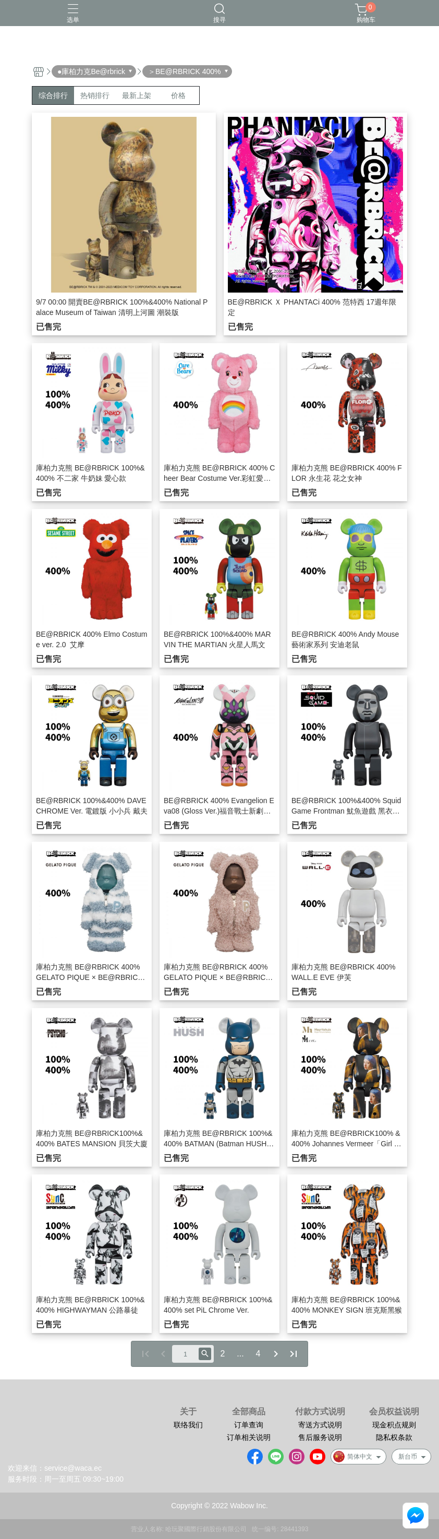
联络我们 (188, 1424)
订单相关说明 (249, 1437)
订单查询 (248, 1424)
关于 (188, 1412)
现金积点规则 (394, 1424)
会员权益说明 (394, 1412)
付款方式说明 (320, 1412)
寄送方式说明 (320, 1424)
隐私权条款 (394, 1437)
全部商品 (248, 1412)
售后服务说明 (320, 1437)
